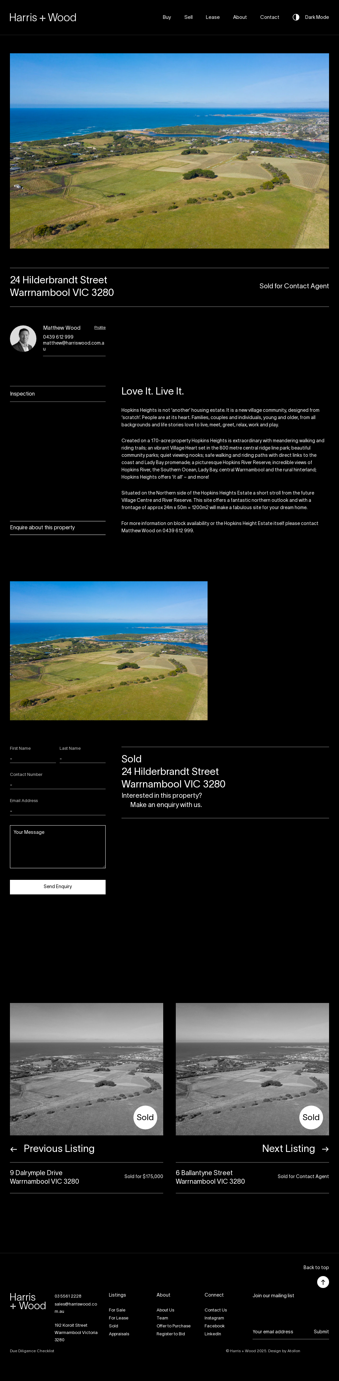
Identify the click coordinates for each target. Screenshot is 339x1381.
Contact (269, 17)
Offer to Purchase (174, 1326)
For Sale (117, 1310)
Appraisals (119, 1334)
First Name (20, 749)
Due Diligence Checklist (32, 1351)
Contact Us (216, 1310)
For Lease (118, 1318)
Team (162, 1318)
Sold (113, 1326)
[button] (316, 1268)
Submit (321, 1332)
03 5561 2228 (68, 1297)
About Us (165, 1310)
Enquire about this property (42, 528)
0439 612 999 (58, 337)
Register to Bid (171, 1334)
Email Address (24, 801)
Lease (213, 17)
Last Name (70, 749)
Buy (167, 17)
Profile (100, 327)
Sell (188, 17)
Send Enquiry (58, 887)
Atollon (293, 1351)
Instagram (214, 1318)
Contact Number (26, 775)
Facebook (215, 1326)
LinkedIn (213, 1334)
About (240, 17)
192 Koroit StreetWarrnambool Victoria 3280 (76, 1333)
